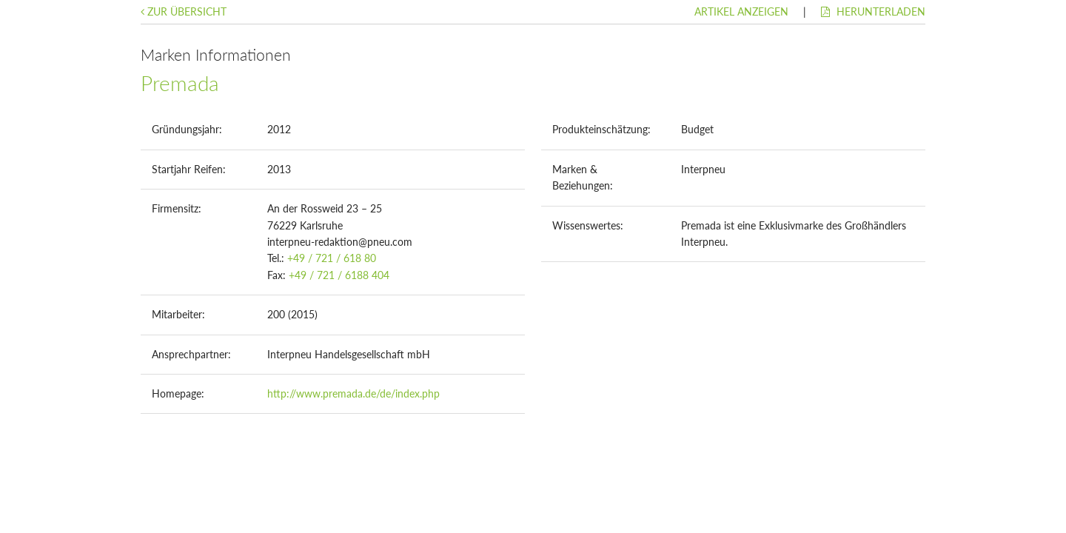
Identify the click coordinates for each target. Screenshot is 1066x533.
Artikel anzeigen (741, 11)
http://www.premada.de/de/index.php (353, 393)
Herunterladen (873, 11)
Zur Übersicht (184, 11)
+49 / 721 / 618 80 (331, 258)
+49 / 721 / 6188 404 (339, 275)
